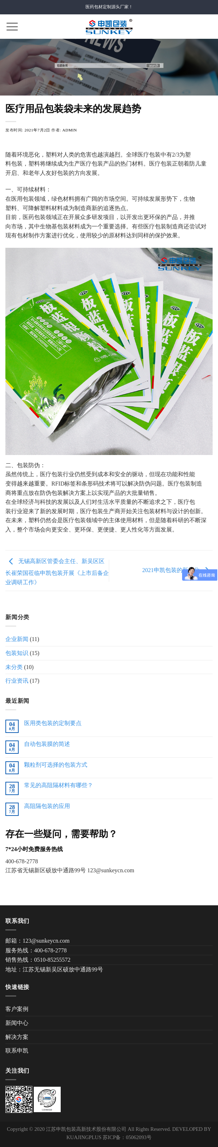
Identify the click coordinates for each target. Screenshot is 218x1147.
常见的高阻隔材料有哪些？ (58, 785)
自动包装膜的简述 (47, 744)
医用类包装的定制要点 (53, 723)
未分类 (14, 667)
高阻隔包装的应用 (47, 806)
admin (69, 130)
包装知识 (16, 653)
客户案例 (16, 1009)
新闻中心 (16, 1023)
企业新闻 (16, 639)
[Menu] (12, 26)
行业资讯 (16, 681)
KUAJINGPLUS (84, 1137)
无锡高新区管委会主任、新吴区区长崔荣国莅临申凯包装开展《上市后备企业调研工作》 (57, 571)
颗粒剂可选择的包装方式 (55, 765)
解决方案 (16, 1037)
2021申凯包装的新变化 (177, 570)
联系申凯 (16, 1051)
